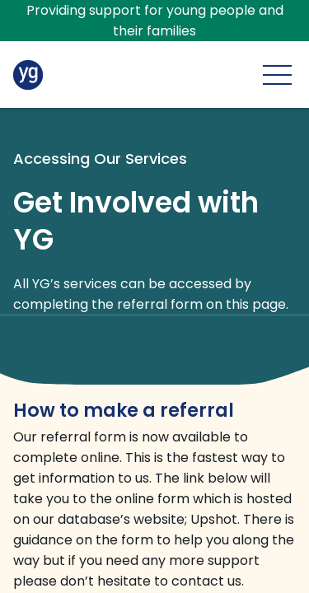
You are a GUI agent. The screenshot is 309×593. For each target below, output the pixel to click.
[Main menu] (277, 74)
